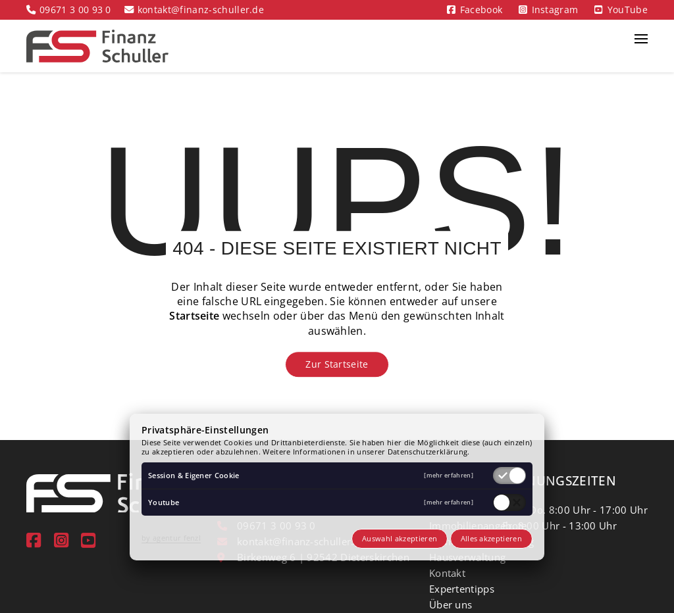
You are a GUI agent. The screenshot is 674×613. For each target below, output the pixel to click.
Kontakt (447, 572)
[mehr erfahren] (448, 476)
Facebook (481, 9)
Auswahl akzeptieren (399, 538)
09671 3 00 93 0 (75, 9)
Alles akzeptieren (491, 538)
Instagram (555, 9)
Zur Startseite (336, 364)
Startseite (194, 316)
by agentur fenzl (171, 538)
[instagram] (61, 540)
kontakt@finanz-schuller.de (201, 9)
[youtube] (88, 540)
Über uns (451, 604)
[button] (641, 46)
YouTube (628, 9)
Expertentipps (461, 588)
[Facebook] (33, 540)
